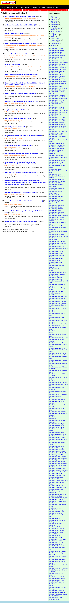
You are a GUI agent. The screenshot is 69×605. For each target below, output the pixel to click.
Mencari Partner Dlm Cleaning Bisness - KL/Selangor (20, 93)
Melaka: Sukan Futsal (55, 541)
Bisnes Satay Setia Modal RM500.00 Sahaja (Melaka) (20, 172)
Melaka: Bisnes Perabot (56, 102)
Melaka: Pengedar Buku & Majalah (57, 405)
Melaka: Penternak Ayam (56, 427)
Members (42, 7)
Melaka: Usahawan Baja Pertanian (56, 584)
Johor (55, 10)
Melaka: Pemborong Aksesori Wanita (58, 331)
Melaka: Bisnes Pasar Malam (58, 97)
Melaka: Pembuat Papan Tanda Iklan (58, 385)
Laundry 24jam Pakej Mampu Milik (15, 127)
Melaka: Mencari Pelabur (56, 252)
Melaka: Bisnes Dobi (55, 73)
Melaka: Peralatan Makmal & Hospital (58, 440)
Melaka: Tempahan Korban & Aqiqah (58, 565)
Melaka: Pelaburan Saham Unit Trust (58, 282)
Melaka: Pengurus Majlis (56, 424)
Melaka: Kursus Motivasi (56, 246)
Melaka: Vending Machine (57, 592)
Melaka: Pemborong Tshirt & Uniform (58, 378)
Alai (52, 16)
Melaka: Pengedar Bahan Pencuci (56, 402)
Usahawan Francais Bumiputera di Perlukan (17, 54)
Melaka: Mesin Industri (56, 258)
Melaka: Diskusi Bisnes (56, 135)
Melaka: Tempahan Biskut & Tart (57, 548)
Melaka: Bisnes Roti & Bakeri (58, 109)
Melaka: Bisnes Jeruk (55, 86)
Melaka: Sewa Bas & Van (56, 511)
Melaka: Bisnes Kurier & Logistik (56, 92)
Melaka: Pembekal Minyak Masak (57, 318)
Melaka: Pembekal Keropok (57, 303)
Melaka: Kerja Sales (55, 210)
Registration (50, 7)
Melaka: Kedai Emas (55, 174)
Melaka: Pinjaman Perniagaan (58, 463)
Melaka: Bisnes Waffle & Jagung (56, 128)
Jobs (22, 7)
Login (57, 7)
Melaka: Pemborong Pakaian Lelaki (58, 364)
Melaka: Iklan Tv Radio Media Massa (58, 158)
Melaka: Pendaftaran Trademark (55, 397)
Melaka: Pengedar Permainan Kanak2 (58, 414)
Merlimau (54, 42)
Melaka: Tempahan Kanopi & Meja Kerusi (58, 557)
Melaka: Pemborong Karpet (57, 348)
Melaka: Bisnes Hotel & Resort (58, 81)
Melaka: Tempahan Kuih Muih (58, 568)
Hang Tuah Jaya (55, 31)
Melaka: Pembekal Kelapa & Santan (58, 299)
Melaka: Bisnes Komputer (57, 90)
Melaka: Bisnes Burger (56, 66)
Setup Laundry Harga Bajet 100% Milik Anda (18, 145)
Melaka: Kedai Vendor (56, 196)
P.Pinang (26, 10)
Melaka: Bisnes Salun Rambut (58, 110)
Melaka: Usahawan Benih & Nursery (57, 588)
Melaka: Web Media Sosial (57, 596)
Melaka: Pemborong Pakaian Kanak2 (58, 361)
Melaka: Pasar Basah (55, 277)
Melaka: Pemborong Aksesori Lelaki (58, 328)
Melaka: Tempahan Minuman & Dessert (58, 571)
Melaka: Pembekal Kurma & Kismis (57, 309)
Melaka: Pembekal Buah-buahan (57, 294)
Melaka (48, 10)
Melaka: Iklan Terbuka (56, 155)
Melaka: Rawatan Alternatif (57, 494)
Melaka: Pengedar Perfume (57, 412)
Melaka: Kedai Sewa (55, 195)
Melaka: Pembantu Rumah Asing (57, 285)
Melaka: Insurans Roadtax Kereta (57, 166)
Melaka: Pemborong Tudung (58, 382)
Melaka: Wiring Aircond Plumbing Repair (56, 598)
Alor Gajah (54, 18)
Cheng (53, 26)
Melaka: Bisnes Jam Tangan (57, 85)
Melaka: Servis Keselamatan (57, 501)
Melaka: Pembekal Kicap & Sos (57, 306)
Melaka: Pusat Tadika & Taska (58, 487)
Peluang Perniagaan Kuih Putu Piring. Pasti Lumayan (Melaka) (23, 201)
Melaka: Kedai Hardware (56, 179)
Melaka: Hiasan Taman (56, 150)
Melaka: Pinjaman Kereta (56, 460)
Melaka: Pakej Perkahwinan (57, 274)
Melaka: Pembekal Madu (56, 312)
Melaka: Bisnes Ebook (56, 74)
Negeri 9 (40, 10)
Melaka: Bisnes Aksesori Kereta (58, 62)
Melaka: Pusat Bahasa (56, 474)
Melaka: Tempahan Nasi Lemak (56, 574)
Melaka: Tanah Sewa (55, 544)
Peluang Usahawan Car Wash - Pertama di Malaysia (20, 221)
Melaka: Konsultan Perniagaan (58, 215)
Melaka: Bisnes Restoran (56, 107)
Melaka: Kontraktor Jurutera (57, 226)
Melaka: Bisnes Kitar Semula (58, 88)
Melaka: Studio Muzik (56, 535)
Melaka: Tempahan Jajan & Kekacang (57, 553)
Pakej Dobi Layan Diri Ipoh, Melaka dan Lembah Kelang (21, 154)
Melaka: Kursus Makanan (57, 245)
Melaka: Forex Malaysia (56, 143)
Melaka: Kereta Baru (55, 198)
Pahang (63, 10)
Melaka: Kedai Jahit (55, 183)
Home (3, 7)
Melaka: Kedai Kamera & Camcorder (56, 185)
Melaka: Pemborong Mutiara (58, 355)
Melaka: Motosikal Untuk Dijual (57, 269)
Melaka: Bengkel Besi (55, 52)
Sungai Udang (55, 43)
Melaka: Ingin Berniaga (56, 162)
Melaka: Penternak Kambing (57, 434)
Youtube (34, 7)
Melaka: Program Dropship (57, 472)
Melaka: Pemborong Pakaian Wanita (58, 371)
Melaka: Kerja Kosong (56, 207)
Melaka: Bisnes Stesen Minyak (58, 121)
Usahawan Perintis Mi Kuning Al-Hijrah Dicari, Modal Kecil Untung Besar (24, 212)
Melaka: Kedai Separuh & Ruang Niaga (57, 192)
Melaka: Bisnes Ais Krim (56, 61)
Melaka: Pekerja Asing (56, 279)
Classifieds (9, 7)
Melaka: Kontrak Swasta (56, 217)
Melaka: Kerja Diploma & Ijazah (57, 202)
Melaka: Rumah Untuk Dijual (58, 498)
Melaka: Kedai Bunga (55, 169)
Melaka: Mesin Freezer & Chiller (56, 256)
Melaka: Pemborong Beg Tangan (56, 340)
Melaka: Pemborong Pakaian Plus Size (58, 368)
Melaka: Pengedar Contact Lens (57, 409)
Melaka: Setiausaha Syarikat (57, 510)
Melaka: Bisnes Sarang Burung (58, 112)
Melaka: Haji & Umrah (56, 147)
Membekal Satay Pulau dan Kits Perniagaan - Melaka (20, 192)
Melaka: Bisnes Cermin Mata (57, 67)
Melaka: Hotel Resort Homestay (55, 153)
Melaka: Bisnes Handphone (57, 78)
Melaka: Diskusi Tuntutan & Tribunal (57, 137)
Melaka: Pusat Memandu (56, 479)
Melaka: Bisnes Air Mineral (57, 59)
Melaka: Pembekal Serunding (58, 324)
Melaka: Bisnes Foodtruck (57, 76)
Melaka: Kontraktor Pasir (56, 234)
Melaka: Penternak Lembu (57, 436)
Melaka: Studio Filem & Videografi (56, 524)
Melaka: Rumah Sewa (56, 496)
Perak (33, 10)
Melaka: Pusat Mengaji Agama (58, 480)
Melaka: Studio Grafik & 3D (57, 529)
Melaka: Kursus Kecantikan (57, 243)
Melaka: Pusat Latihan (56, 477)
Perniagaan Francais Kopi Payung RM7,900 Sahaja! (20, 25)
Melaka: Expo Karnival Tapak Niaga (58, 140)
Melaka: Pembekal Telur (56, 326)
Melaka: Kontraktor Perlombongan (55, 238)
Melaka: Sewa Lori (54, 518)
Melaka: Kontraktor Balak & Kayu (57, 223)
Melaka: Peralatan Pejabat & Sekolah (58, 443)
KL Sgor (4, 10)
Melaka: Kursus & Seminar (57, 241)
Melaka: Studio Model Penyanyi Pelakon (56, 533)
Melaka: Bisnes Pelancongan (58, 98)
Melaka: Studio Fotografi (56, 527)
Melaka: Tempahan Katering (57, 560)
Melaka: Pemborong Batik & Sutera (57, 335)
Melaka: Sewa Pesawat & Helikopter (57, 521)
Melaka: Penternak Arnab (56, 425)
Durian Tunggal (55, 28)
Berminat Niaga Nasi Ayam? (12, 64)
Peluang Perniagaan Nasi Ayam (14, 33)
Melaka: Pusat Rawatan (56, 486)
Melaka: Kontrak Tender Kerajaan (56, 220)
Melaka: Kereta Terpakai (56, 200)
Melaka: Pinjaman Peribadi (57, 461)
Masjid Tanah (55, 35)
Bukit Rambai (55, 24)
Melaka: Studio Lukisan (56, 530)
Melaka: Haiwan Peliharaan (57, 145)
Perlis (11, 10)
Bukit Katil (54, 23)
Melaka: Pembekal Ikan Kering (58, 296)
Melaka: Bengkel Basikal (56, 50)
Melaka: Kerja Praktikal (56, 209)
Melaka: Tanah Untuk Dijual (57, 546)
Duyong (53, 30)
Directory (28, 7)
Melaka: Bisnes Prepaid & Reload (57, 104)
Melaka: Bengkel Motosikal (57, 55)
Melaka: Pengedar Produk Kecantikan (57, 417)
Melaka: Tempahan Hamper (57, 551)
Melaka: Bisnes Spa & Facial (58, 117)
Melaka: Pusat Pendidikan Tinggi (57, 483)
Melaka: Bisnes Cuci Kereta (57, 69)
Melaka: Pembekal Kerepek (57, 301)
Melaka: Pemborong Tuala (57, 381)
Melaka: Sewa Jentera (55, 513)
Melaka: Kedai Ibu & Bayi (57, 181)
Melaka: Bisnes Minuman (57, 95)
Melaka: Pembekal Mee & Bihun (57, 314)
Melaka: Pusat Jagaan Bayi (57, 475)
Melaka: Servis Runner (56, 508)
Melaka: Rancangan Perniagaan (55, 491)
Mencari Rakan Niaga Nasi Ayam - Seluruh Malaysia (20, 44)
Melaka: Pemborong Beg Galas (58, 338)
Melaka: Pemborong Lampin (57, 353)
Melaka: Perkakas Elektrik (57, 451)
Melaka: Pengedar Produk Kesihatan (57, 421)
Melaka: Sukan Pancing (56, 542)
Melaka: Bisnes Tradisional (57, 124)
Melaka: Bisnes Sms (55, 116)
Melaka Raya (55, 38)
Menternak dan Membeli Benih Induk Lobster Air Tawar (21, 101)
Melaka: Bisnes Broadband (57, 64)
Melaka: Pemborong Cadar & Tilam (58, 345)
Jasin (52, 33)
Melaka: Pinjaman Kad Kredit (58, 458)
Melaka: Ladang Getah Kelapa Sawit (58, 249)
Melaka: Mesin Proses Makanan (55, 263)
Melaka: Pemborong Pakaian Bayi (58, 357)
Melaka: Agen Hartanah (56, 48)
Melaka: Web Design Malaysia (58, 594)
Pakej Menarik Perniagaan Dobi (14, 110)
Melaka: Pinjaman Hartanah (57, 456)
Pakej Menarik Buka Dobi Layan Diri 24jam (17, 118)
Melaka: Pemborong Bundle (57, 343)
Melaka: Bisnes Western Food (58, 131)
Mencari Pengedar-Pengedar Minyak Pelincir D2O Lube (21, 75)
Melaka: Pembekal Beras (56, 291)
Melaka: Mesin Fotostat (56, 253)
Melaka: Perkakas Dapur (56, 449)
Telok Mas (54, 45)
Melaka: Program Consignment (58, 470)
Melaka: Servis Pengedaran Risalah (57, 505)
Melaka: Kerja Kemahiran (56, 205)
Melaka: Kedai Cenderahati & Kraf (58, 171)
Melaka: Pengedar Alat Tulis (57, 400)
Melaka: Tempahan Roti (56, 577)
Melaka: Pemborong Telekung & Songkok (58, 374)
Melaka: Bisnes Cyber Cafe (57, 71)
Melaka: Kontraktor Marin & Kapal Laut (57, 228)
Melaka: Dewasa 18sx (56, 133)
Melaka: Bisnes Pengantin (57, 100)
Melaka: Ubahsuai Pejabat (57, 578)
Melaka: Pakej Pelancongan (57, 272)
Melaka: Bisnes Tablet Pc (56, 122)
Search (17, 7)
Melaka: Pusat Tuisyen (56, 489)
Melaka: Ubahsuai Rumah (57, 580)
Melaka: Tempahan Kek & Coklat (57, 562)
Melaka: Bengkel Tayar (56, 57)
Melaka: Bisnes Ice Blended (57, 83)
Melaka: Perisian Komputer (57, 448)
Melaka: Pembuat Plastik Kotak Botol (56, 388)
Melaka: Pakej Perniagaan (57, 276)
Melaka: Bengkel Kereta (56, 54)
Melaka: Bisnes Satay (55, 114)
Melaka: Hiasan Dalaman (57, 148)
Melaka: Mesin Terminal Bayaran (56, 266)
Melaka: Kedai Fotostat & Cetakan (57, 177)
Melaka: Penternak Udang (57, 437)
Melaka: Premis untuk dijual (57, 465)
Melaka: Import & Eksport (57, 160)
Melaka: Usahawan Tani (56, 590)
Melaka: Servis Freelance (56, 499)
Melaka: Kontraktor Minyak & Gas (58, 232)
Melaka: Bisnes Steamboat (57, 119)
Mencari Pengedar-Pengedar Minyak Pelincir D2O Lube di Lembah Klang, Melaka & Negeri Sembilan (24, 84)
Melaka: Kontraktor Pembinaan (58, 236)
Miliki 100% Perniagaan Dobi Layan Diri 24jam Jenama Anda (23, 135)
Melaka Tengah (55, 40)
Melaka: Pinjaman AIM (56, 455)
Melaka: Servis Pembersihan (57, 503)
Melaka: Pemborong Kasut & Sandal (58, 350)
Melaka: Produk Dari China (57, 467)
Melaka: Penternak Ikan (56, 432)
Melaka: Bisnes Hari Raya (57, 80)
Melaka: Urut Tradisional (56, 582)
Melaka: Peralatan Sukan (56, 446)
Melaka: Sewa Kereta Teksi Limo (57, 515)
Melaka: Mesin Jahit (55, 260)
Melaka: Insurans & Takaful (57, 164)
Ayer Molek (54, 21)
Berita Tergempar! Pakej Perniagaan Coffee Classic (19, 16)
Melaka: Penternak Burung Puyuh (57, 429)
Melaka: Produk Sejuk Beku (57, 468)
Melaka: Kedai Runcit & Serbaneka (56, 189)
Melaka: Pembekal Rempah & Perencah (58, 321)
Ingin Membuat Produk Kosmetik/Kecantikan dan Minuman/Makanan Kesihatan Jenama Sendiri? (19, 163)
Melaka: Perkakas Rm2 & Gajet (58, 453)
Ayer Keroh (54, 19)
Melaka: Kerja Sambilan (56, 212)
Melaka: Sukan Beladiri (56, 537)
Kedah (19, 10)
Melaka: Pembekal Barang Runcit (57, 288)
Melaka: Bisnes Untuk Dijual (57, 126)
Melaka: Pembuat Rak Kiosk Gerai (57, 392)
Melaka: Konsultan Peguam (57, 214)
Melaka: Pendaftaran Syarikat (58, 394)
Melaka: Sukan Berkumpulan (58, 539)
